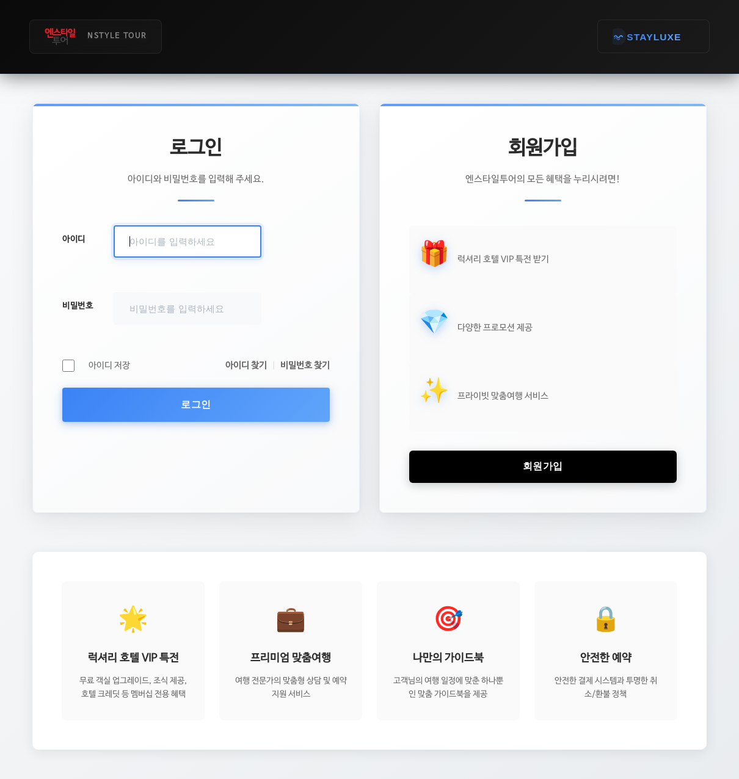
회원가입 (543, 466)
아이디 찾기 (246, 366)
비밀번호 (77, 306)
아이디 (74, 239)
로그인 (196, 404)
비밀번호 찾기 (305, 366)
